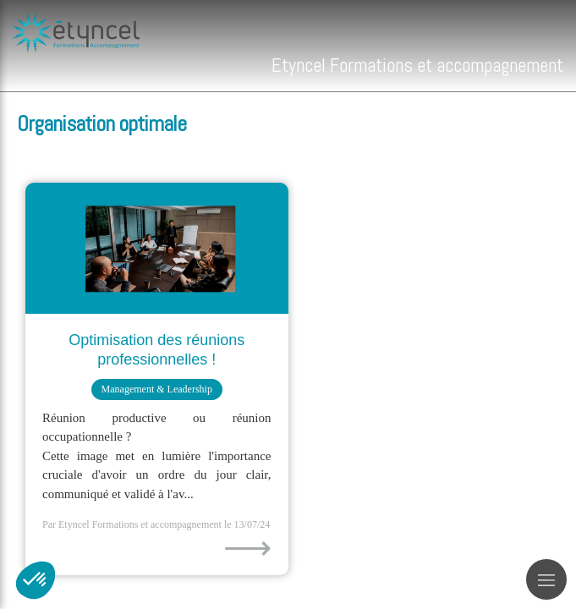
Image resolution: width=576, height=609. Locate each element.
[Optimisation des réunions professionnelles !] (156, 248)
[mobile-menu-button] (546, 579)
